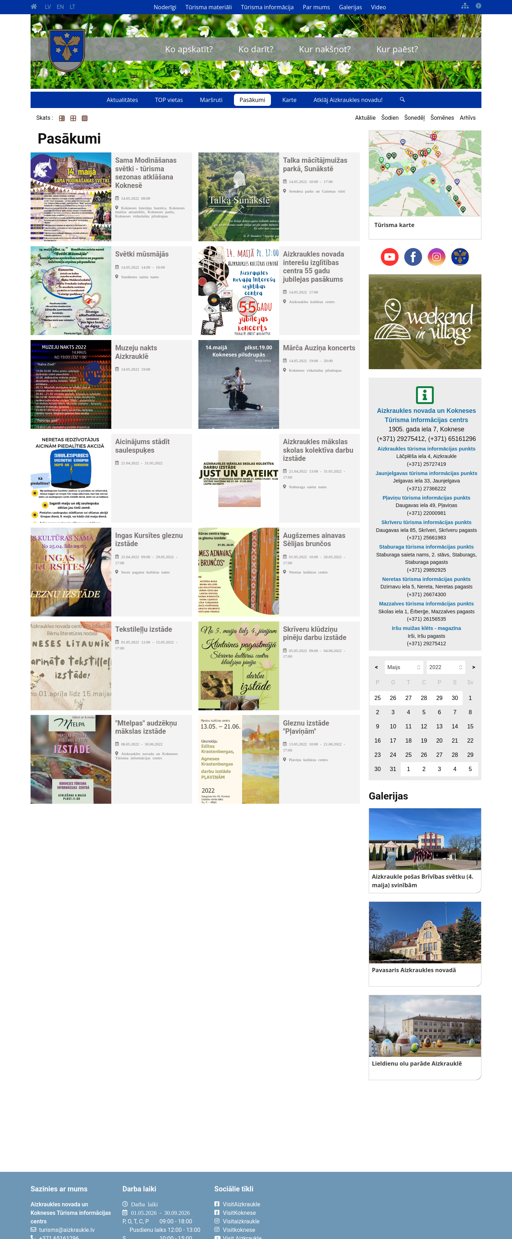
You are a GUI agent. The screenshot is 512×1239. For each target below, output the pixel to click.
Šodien (390, 117)
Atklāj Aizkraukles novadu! (348, 100)
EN (60, 7)
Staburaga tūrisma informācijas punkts (426, 547)
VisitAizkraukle (241, 1204)
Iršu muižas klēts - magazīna (426, 628)
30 (455, 698)
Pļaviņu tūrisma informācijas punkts (426, 498)
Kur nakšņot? (325, 49)
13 (439, 726)
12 (424, 726)
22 (470, 741)
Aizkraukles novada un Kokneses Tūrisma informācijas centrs (426, 415)
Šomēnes (442, 117)
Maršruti (211, 100)
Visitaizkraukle (241, 1221)
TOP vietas (169, 100)
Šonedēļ (414, 117)
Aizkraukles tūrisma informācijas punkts (427, 449)
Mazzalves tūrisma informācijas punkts (426, 604)
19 (424, 741)
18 (408, 741)
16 (377, 741)
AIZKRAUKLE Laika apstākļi (393, 1210)
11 (408, 726)
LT (72, 7)
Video (378, 7)
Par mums (316, 7)
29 (439, 698)
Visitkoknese (239, 1230)
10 (393, 726)
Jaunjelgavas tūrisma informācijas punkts (426, 473)
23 (377, 755)
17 (393, 741)
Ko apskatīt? (189, 49)
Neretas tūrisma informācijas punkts (426, 579)
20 (439, 741)
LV (48, 7)
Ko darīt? (256, 49)
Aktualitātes (122, 100)
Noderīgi (165, 7)
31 (393, 769)
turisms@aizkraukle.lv (67, 1230)
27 (408, 698)
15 (470, 726)
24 (393, 755)
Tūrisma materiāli (209, 7)
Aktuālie (365, 117)
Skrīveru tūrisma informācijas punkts (427, 522)
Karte (289, 100)
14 (455, 726)
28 (424, 698)
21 (455, 741)
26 (393, 698)
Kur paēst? (397, 49)
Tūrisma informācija (267, 7)
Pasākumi (252, 100)
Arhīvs (468, 117)
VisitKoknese (239, 1213)
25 (377, 698)
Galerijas (350, 7)
